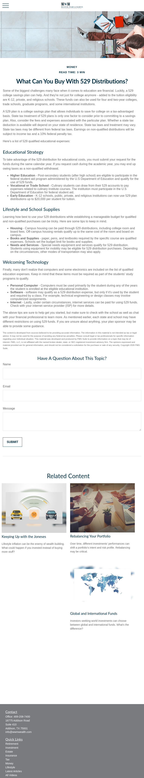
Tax (7, 759)
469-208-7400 (22, 716)
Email (6, 386)
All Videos (11, 775)
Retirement (11, 743)
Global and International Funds (93, 613)
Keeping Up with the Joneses (24, 537)
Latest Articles (13, 771)
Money (9, 763)
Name (7, 364)
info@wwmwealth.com (18, 731)
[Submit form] (12, 442)
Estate (9, 751)
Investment (11, 747)
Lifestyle (10, 767)
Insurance (11, 755)
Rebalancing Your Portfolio (90, 536)
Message (9, 408)
